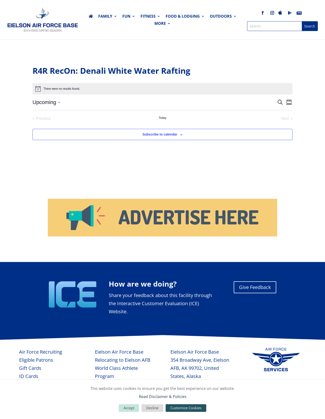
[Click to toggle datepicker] (46, 102)
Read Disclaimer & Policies (162, 396)
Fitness (148, 17)
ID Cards (28, 376)
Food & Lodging (183, 17)
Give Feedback (255, 287)
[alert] (162, 88)
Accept (129, 407)
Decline (152, 407)
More (160, 24)
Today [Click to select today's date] (162, 118)
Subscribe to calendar (159, 134)
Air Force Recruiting (40, 352)
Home (91, 17)
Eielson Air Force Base (119, 352)
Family (105, 17)
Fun (126, 17)
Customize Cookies (185, 407)
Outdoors (221, 17)
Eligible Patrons (36, 360)
